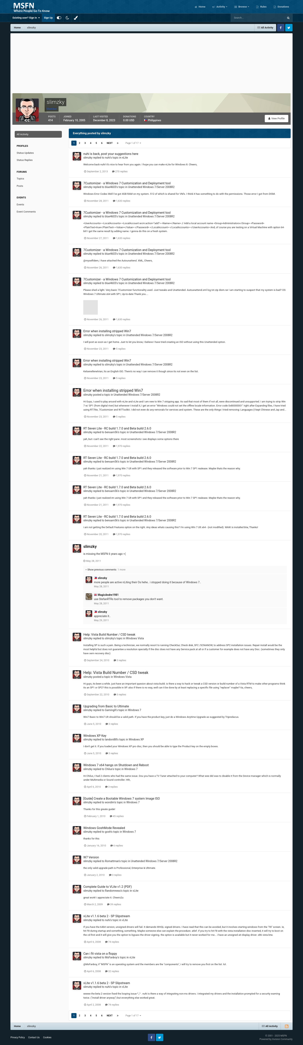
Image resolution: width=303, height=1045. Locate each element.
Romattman (112, 861)
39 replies (114, 904)
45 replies (117, 816)
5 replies (119, 348)
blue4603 (110, 187)
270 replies (120, 171)
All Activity (22, 134)
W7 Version (91, 857)
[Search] (246, 18)
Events (20, 204)
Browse (242, 6)
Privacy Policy (17, 1037)
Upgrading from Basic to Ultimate (106, 706)
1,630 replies (121, 200)
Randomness (113, 890)
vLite (136, 890)
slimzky (87, 157)
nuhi (107, 157)
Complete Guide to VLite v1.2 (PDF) (107, 887)
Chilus (108, 769)
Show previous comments (105, 569)
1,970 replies (121, 446)
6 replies (116, 845)
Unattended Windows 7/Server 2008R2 (151, 187)
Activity (221, 6)
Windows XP (136, 739)
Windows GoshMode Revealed (104, 828)
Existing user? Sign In (26, 18)
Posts (20, 185)
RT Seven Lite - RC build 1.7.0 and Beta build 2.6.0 (117, 428)
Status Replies (25, 160)
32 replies (112, 971)
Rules (263, 6)
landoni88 (111, 739)
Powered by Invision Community (276, 1039)
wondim (109, 802)
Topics (20, 178)
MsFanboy (111, 957)
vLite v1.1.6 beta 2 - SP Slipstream (106, 916)
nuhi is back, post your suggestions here (110, 154)
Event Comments (26, 211)
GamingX (110, 710)
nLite (125, 157)
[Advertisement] (151, 62)
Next (109, 143)
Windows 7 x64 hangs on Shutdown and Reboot (116, 765)
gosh (108, 831)
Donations (283, 6)
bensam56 (111, 432)
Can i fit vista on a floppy (100, 953)
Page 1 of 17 (133, 143)
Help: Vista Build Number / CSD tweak (109, 634)
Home (201, 6)
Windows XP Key (94, 736)
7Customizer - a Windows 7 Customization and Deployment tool (127, 183)
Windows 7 (134, 710)
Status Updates (25, 152)
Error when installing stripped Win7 (107, 331)
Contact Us (34, 1037)
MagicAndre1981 (108, 594)
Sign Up (48, 17)
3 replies (120, 660)
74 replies (112, 941)
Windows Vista (135, 638)
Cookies (47, 1037)
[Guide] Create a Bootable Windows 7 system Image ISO (121, 798)
